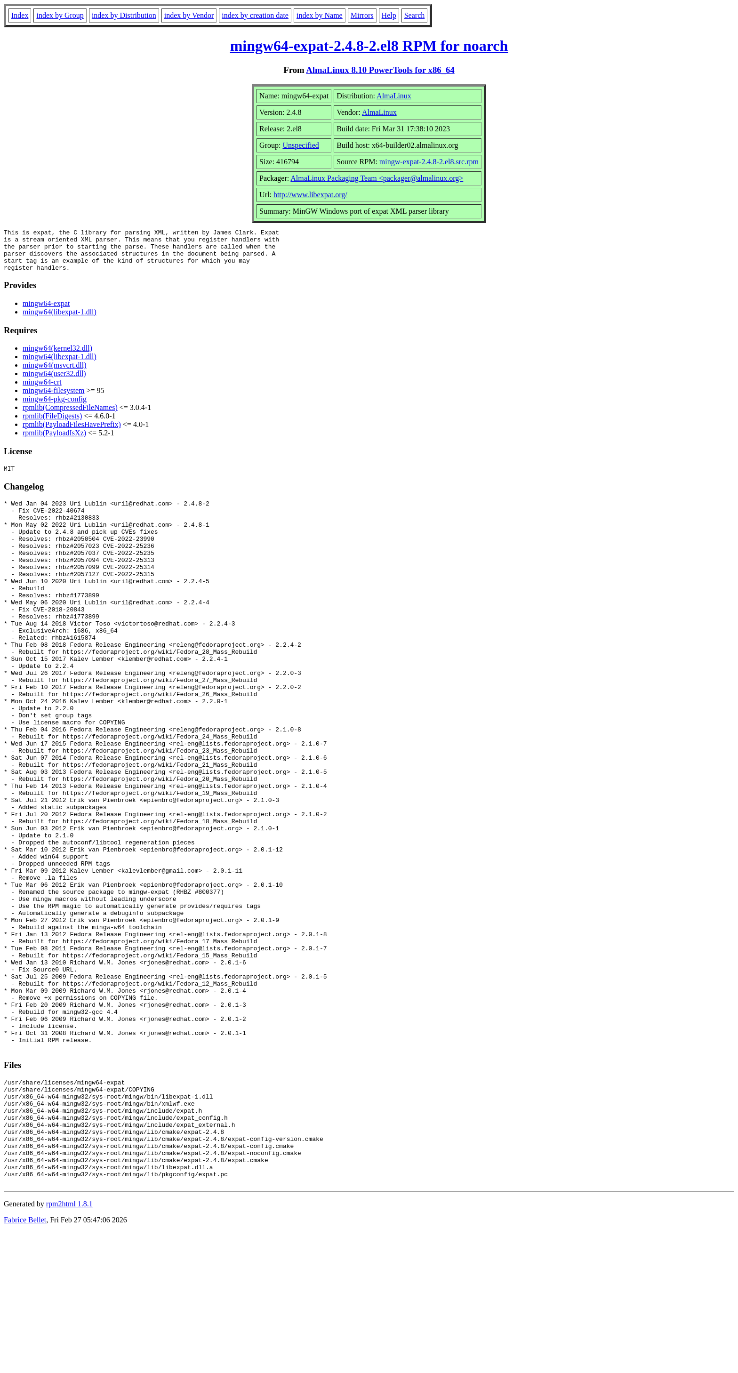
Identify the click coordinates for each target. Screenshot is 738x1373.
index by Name (320, 15)
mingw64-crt (42, 390)
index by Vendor (189, 15)
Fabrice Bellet (25, 1361)
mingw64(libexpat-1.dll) (59, 320)
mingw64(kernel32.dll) (57, 357)
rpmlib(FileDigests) (52, 424)
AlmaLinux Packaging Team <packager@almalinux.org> (376, 178)
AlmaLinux (394, 96)
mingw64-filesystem (54, 399)
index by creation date (255, 15)
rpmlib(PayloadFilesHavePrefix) (72, 433)
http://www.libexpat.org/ (310, 195)
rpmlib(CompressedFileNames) (70, 416)
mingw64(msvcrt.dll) (55, 373)
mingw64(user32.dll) (54, 382)
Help (389, 15)
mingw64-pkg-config (55, 407)
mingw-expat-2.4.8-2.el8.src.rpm (429, 162)
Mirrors (362, 15)
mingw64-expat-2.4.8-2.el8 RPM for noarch (369, 45)
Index (19, 15)
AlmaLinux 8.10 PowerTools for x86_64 (380, 70)
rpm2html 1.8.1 (69, 1345)
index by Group (59, 15)
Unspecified (300, 145)
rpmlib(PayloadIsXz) (54, 441)
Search (414, 15)
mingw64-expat (46, 312)
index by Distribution (124, 15)
